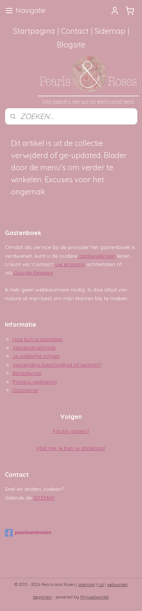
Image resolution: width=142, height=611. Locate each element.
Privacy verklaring (34, 381)
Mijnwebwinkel (94, 597)
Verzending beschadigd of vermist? (56, 364)
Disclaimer (25, 390)
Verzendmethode (34, 347)
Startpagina (34, 31)
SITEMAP (44, 497)
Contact (75, 31)
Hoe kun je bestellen (37, 339)
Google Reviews (33, 272)
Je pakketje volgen (36, 355)
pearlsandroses (28, 532)
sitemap (86, 584)
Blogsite (71, 44)
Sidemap (110, 31)
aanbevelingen (96, 255)
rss (101, 584)
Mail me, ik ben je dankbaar (71, 448)
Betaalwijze (26, 373)
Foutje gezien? (71, 431)
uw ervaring (70, 264)
